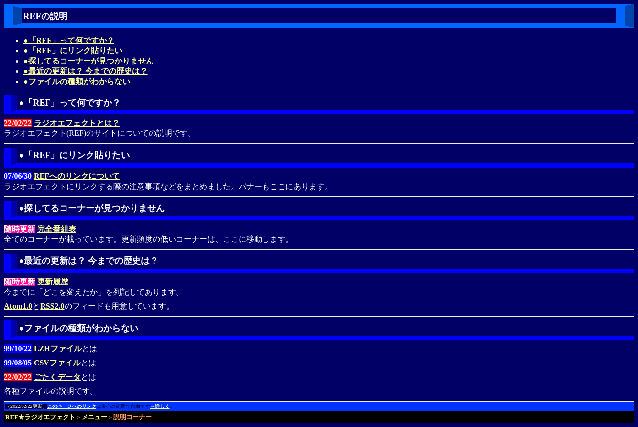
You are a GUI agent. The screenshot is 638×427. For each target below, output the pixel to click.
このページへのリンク (71, 406)
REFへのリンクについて (77, 176)
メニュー (94, 417)
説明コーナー (132, 417)
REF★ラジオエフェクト (40, 417)
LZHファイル (58, 348)
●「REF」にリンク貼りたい (72, 50)
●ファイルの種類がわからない (76, 81)
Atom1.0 (18, 306)
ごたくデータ (57, 377)
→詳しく (160, 406)
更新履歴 (52, 282)
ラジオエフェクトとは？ (77, 123)
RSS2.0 (52, 306)
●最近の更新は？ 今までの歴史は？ (85, 71)
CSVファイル (57, 363)
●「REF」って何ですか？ (68, 40)
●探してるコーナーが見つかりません (88, 61)
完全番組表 (56, 229)
